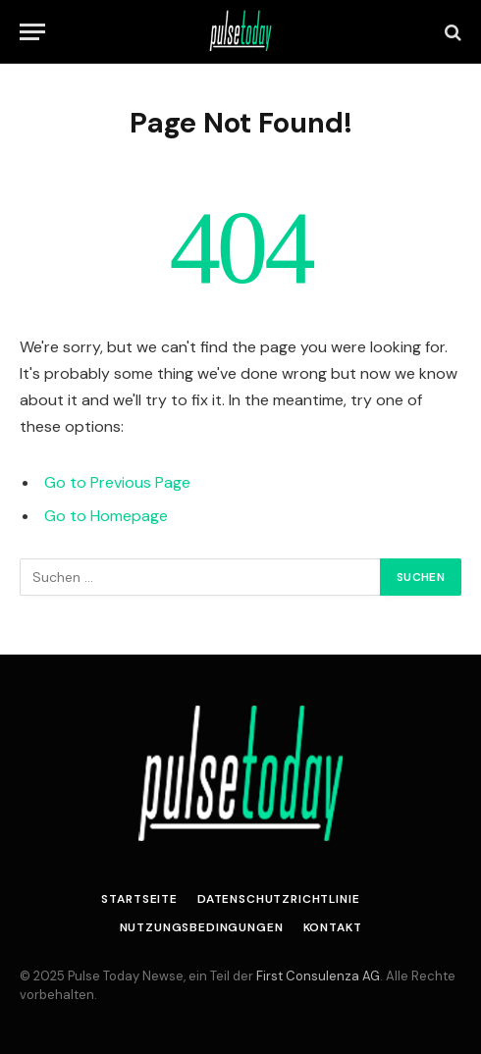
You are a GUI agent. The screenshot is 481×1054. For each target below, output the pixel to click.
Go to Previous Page (117, 482)
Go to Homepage (106, 515)
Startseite (139, 899)
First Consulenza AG (318, 976)
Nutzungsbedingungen (202, 927)
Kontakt (332, 927)
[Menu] (32, 32)
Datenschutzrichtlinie (278, 899)
